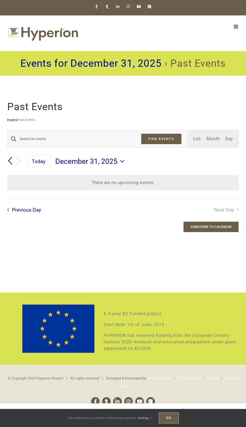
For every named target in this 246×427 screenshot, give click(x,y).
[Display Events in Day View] (229, 138)
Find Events (161, 139)
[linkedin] (117, 401)
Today (38, 161)
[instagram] (128, 401)
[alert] (123, 182)
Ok (169, 418)
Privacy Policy (189, 378)
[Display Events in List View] (197, 138)
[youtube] (139, 401)
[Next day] (19, 161)
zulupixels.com (159, 378)
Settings (145, 418)
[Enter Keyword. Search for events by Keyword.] (77, 139)
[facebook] (95, 401)
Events (12, 120)
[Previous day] (10, 161)
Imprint (212, 378)
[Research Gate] (150, 401)
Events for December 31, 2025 (91, 63)
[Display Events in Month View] (213, 138)
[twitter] (106, 401)
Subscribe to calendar (211, 227)
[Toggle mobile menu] (236, 26)
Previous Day (26, 210)
